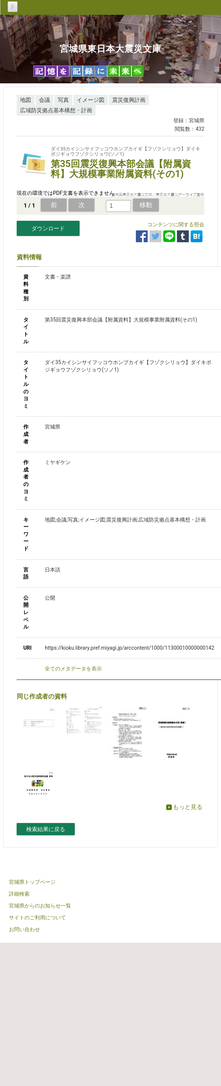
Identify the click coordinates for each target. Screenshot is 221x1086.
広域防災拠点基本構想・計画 (56, 110)
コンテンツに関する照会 (175, 224)
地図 (25, 100)
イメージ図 (90, 100)
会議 (44, 100)
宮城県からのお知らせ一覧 (40, 906)
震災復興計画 (128, 100)
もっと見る (184, 806)
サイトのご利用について (37, 917)
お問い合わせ (24, 929)
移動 (146, 205)
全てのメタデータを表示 (73, 669)
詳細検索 (19, 894)
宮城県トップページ (32, 882)
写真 (63, 100)
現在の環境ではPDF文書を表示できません (65, 193)
